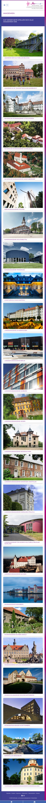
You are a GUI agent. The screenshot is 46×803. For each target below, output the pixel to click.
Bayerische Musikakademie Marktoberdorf (19, 179)
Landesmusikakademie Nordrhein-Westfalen (20, 481)
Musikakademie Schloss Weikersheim (17, 665)
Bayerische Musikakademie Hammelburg (18, 148)
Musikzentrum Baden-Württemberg (17, 725)
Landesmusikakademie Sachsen (15, 574)
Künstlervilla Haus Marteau (14, 300)
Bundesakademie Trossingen (14, 269)
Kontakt (13, 793)
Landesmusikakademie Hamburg (15, 391)
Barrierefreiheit (32, 793)
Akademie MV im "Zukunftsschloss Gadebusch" (20, 88)
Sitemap (38, 793)
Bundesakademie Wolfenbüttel (15, 239)
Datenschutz (24, 793)
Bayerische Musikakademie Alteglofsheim (19, 118)
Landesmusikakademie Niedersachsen (17, 451)
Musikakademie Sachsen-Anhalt (15, 634)
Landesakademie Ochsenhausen (15, 330)
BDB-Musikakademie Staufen (14, 209)
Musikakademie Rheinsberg (13, 604)
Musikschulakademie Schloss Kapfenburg (19, 695)
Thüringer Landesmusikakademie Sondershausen (22, 786)
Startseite (8, 793)
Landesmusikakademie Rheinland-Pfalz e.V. (19, 512)
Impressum (18, 793)
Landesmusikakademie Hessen (14, 421)
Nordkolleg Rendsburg (13, 755)
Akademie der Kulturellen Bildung (16, 58)
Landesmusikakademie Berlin (14, 360)
